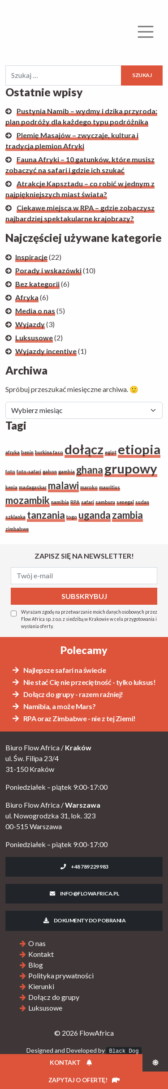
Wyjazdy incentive (46, 351)
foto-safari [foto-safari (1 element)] (29, 471)
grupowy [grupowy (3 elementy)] (130, 468)
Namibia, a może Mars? (53, 706)
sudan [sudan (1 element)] (142, 502)
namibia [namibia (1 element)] (60, 502)
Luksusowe (34, 337)
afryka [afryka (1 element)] (12, 452)
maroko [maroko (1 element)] (89, 487)
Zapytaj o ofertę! (84, 1080)
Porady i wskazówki (48, 270)
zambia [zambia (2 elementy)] (127, 515)
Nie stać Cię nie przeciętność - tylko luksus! (83, 682)
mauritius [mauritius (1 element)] (109, 487)
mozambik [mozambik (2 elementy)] (27, 500)
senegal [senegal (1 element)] (125, 502)
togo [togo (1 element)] (71, 517)
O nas (37, 943)
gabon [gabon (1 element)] (50, 471)
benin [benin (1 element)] (27, 452)
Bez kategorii (37, 284)
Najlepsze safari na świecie (58, 670)
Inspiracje (31, 257)
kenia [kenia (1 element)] (11, 487)
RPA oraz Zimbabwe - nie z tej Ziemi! (73, 718)
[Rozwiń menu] (145, 32)
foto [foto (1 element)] (10, 471)
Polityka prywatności (61, 975)
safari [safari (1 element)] (87, 502)
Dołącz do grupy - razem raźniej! (67, 694)
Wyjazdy (30, 324)
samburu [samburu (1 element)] (105, 502)
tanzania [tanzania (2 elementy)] (46, 515)
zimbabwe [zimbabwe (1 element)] (17, 529)
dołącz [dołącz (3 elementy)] (84, 449)
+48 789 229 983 (84, 866)
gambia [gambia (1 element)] (66, 471)
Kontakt (41, 954)
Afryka (27, 297)
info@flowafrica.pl (84, 893)
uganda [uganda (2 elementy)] (94, 515)
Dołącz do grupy (53, 997)
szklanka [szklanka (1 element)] (15, 517)
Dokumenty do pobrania (84, 920)
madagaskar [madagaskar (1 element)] (33, 487)
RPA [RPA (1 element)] (75, 502)
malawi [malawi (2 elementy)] (63, 485)
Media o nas (35, 310)
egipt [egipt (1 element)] (110, 452)
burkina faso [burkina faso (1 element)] (49, 452)
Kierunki (41, 986)
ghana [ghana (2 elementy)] (89, 470)
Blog (35, 964)
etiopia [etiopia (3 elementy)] (139, 449)
